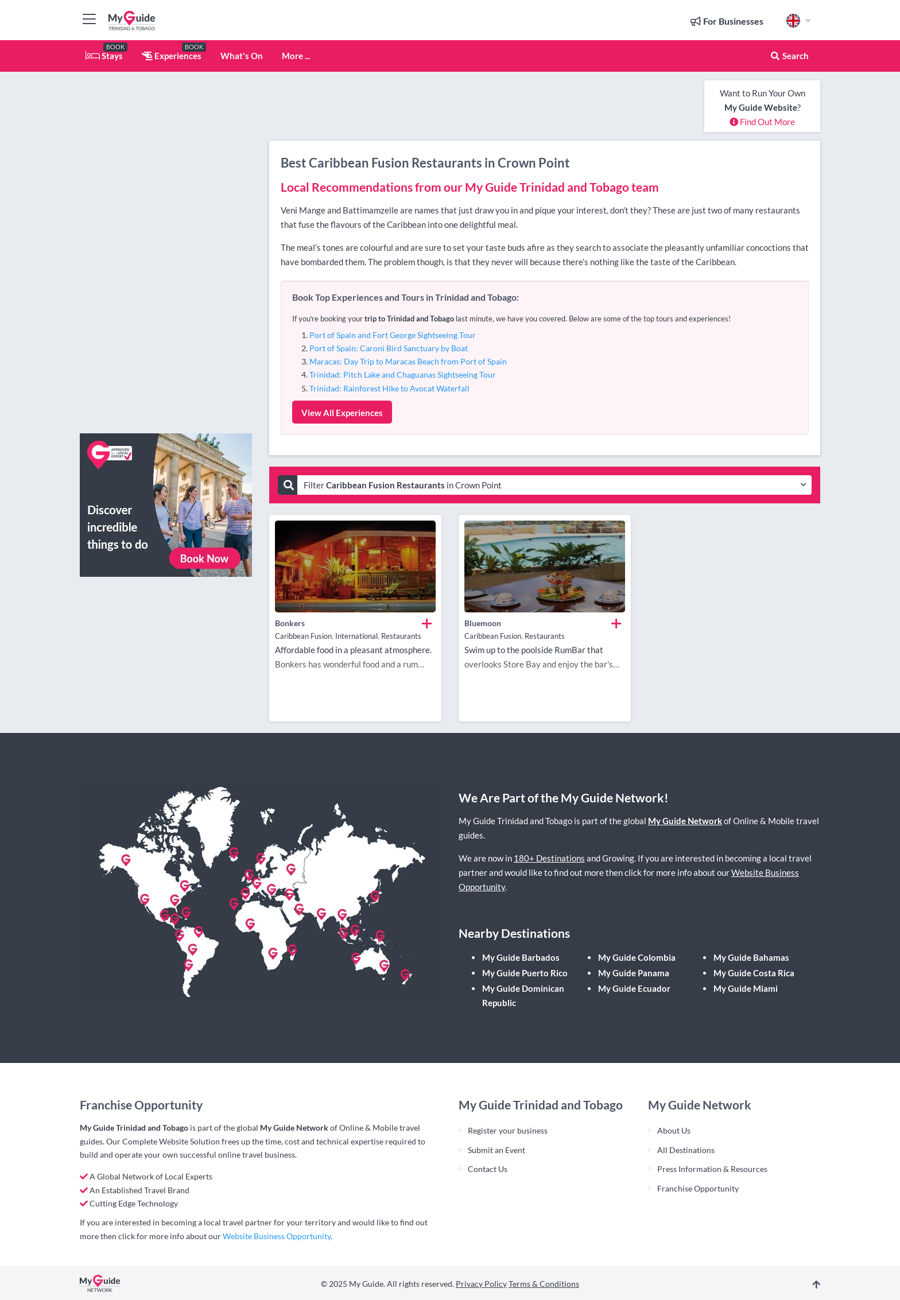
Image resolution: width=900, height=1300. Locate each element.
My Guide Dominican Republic (523, 995)
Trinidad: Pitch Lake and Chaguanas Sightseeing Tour (402, 374)
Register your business (508, 1130)
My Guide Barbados (521, 957)
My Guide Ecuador (634, 988)
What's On (241, 56)
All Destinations (686, 1150)
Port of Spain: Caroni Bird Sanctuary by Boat (388, 348)
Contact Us (487, 1169)
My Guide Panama (633, 973)
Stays (104, 56)
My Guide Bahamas (751, 957)
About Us (673, 1130)
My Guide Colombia (637, 957)
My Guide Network (685, 821)
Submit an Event (496, 1150)
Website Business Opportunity (277, 1236)
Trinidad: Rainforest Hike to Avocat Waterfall (389, 388)
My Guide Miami (745, 988)
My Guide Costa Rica (753, 973)
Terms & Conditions (544, 1284)
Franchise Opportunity (698, 1188)
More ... (296, 56)
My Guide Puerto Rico (525, 973)
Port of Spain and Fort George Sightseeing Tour (392, 335)
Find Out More (762, 122)
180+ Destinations (549, 858)
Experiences (171, 56)
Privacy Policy (481, 1284)
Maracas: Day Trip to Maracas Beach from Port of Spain (408, 361)
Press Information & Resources (712, 1169)
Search (789, 56)
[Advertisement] (166, 252)
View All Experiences (342, 413)
